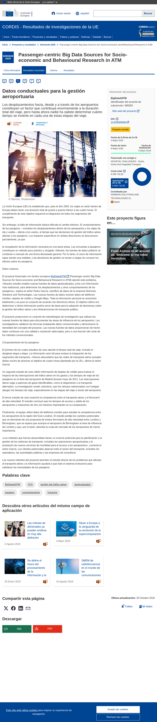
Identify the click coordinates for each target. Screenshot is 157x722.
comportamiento (31, 492)
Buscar (107, 37)
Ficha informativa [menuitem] (12, 70)
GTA (30, 484)
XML (19, 629)
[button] (82, 13)
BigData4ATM (60, 276)
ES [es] (18, 81)
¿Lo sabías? (49, 2)
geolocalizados (82, 484)
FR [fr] (25, 81)
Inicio (6, 37)
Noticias (85, 37)
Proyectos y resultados (45, 37)
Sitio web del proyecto (126, 110)
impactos (52, 492)
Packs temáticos (21, 37)
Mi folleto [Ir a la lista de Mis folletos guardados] (145, 606)
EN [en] (11, 81)
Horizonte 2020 (48, 44)
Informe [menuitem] (53, 70)
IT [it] (32, 81)
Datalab (97, 37)
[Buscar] (148, 13)
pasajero (9, 492)
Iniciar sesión (61, 13)
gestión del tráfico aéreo (53, 484)
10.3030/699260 (118, 122)
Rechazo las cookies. (118, 717)
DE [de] (4, 81)
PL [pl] (38, 81)
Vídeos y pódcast (69, 37)
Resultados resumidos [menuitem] (34, 70)
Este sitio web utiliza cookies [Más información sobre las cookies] (22, 710)
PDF (50, 628)
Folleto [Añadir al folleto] (127, 606)
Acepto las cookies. (118, 709)
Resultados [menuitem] (69, 70)
